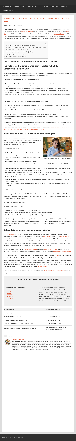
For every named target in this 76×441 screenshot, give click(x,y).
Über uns (65, 7)
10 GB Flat (10, 296)
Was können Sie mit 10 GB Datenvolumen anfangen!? (19, 52)
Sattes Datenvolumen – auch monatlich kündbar (18, 54)
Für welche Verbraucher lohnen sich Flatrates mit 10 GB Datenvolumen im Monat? (26, 47)
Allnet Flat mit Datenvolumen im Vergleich (16, 56)
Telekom (56, 255)
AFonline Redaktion (18, 25)
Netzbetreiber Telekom (30, 249)
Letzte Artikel (10, 336)
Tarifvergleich (34, 7)
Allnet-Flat (7, 7)
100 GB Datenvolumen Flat (11, 129)
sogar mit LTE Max (59, 34)
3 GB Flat (9, 291)
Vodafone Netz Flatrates (50, 249)
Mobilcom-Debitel (42, 266)
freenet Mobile (47, 236)
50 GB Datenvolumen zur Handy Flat (59, 127)
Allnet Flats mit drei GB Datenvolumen (54, 270)
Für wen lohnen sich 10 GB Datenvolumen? (18, 49)
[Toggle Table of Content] (45, 43)
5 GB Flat (9, 294)
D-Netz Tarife (10, 234)
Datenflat (55, 7)
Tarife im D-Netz (20, 7)
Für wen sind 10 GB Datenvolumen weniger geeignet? (20, 51)
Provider (45, 7)
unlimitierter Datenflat (27, 31)
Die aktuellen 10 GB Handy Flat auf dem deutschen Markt (20, 45)
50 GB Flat (10, 298)
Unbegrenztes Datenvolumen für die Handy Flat (33, 129)
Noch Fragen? (8, 11)
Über (5, 336)
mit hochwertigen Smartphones (62, 251)
